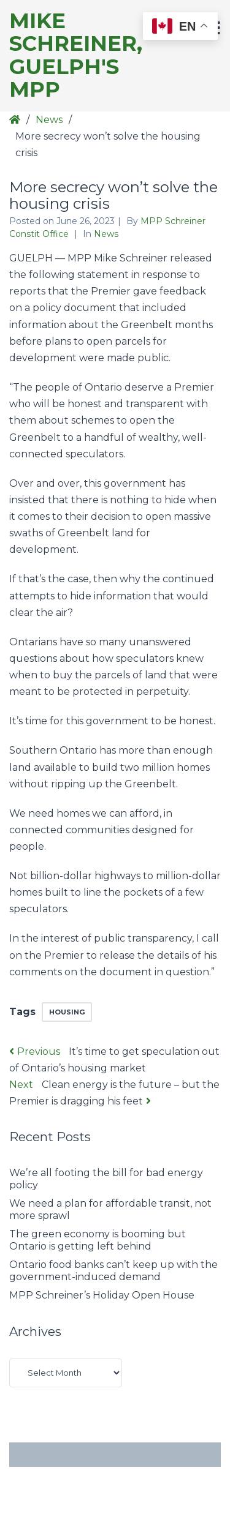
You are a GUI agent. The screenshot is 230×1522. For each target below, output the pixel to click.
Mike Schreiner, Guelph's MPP (75, 56)
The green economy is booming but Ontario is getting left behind (97, 1240)
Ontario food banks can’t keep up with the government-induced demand (113, 1271)
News (49, 120)
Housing (67, 1012)
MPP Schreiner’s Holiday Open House (101, 1295)
